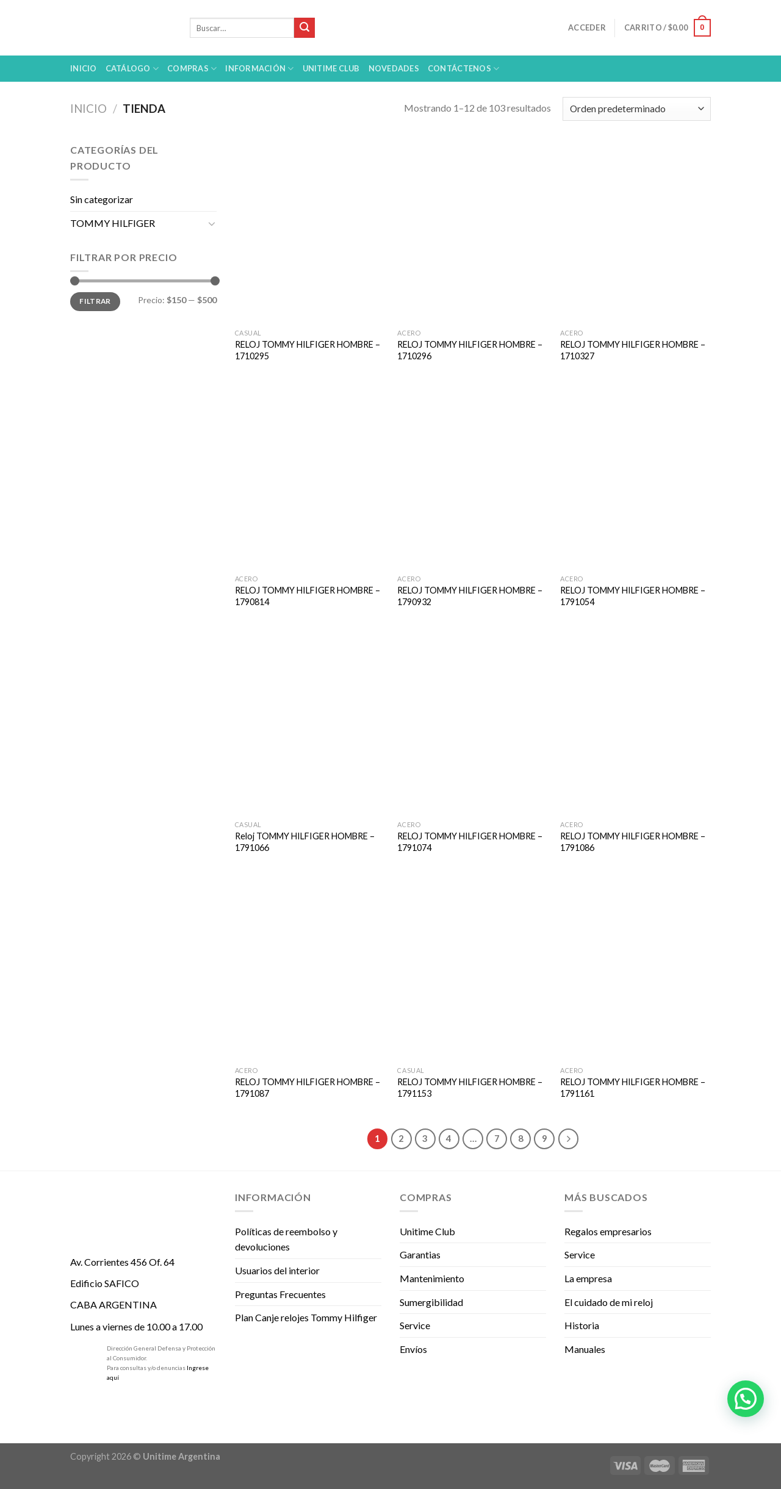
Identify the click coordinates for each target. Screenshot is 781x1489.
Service (415, 1325)
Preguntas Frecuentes (280, 1294)
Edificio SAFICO (104, 1283)
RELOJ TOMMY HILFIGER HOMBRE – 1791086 (632, 842)
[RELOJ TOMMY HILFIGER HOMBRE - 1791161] (635, 970)
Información (259, 68)
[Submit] (304, 28)
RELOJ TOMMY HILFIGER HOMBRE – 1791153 (469, 1088)
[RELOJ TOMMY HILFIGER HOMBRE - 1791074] (472, 724)
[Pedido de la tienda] (637, 109)
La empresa (588, 1278)
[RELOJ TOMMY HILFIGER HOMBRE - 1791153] (472, 970)
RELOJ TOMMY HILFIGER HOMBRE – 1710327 (632, 350)
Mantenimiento (432, 1278)
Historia (581, 1325)
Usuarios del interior (277, 1270)
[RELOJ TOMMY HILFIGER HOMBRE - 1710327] (635, 232)
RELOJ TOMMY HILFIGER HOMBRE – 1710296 (469, 350)
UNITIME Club (331, 68)
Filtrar (95, 301)
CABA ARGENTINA (113, 1304)
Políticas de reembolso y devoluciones (286, 1239)
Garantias (420, 1254)
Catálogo (132, 68)
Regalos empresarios (608, 1231)
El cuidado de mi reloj (608, 1302)
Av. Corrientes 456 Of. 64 (122, 1262)
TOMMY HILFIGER (112, 223)
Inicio (83, 68)
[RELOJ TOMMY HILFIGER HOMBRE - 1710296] (472, 232)
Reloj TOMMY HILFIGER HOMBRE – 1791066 (305, 842)
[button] (745, 1398)
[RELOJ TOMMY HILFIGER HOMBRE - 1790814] (310, 478)
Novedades (394, 68)
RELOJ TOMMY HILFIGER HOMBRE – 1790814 (307, 596)
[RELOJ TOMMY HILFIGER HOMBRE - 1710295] (310, 232)
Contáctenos (463, 68)
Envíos (413, 1349)
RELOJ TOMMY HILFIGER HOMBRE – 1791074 (469, 842)
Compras (192, 68)
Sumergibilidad (431, 1302)
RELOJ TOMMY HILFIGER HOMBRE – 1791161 (632, 1088)
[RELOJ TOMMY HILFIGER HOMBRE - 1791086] (635, 724)
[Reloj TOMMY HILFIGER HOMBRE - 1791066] (310, 724)
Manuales (584, 1349)
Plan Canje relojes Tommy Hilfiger (306, 1317)
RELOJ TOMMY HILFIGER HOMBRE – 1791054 (632, 596)
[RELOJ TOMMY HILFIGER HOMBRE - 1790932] (472, 478)
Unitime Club (427, 1231)
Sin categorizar (101, 199)
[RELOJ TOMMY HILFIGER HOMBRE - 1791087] (310, 970)
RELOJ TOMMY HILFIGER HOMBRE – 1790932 (469, 596)
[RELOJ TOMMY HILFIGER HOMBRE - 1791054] (635, 478)
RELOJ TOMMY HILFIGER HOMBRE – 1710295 (307, 350)
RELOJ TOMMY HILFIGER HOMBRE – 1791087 (307, 1088)
